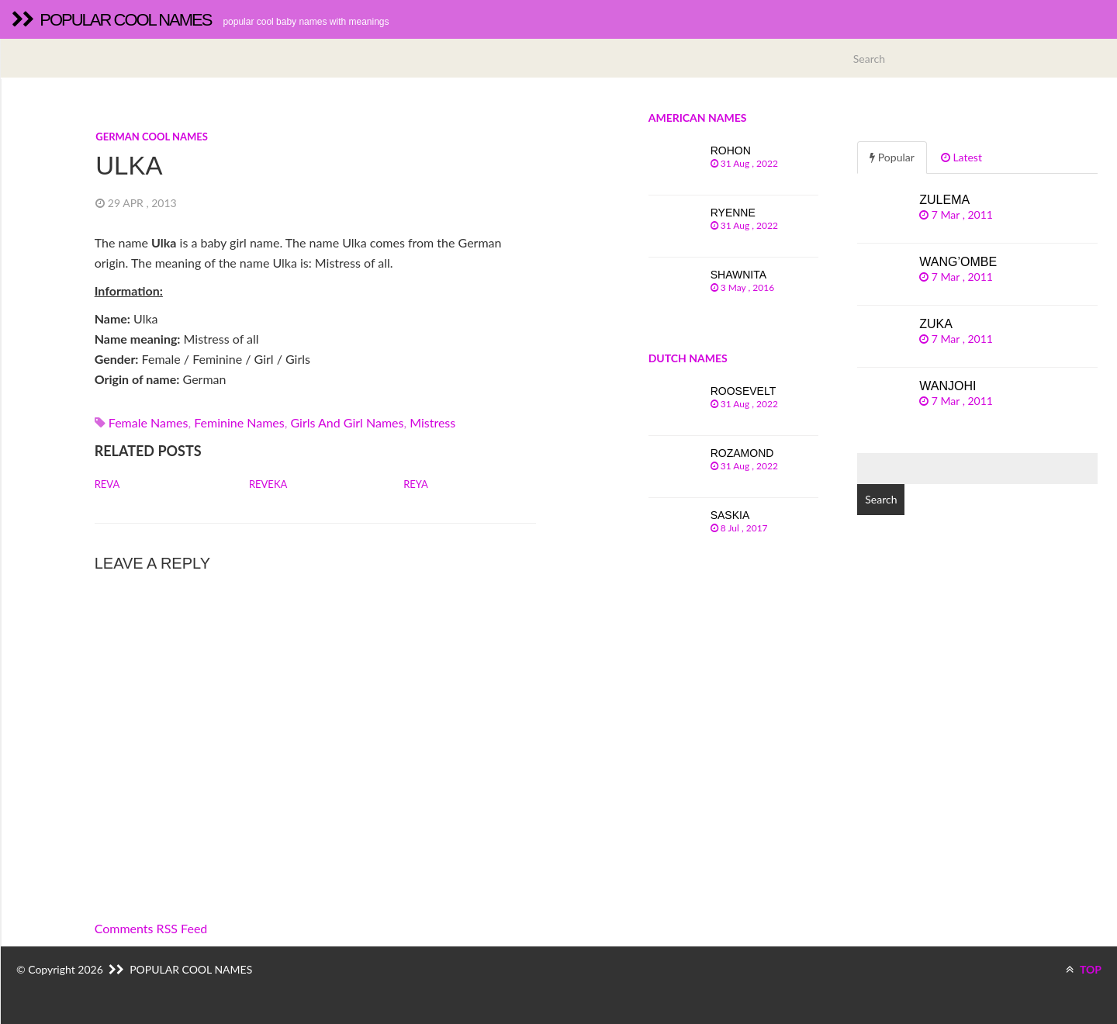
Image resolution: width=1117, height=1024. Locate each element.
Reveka (268, 484)
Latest (961, 157)
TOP (1083, 969)
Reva (107, 484)
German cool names (151, 136)
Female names (148, 422)
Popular (892, 157)
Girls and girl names (346, 422)
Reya (415, 484)
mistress (432, 422)
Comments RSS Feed (151, 928)
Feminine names (239, 422)
